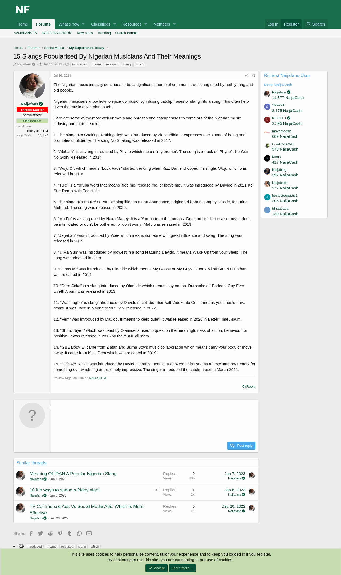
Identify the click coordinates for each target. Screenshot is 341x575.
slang (127, 64)
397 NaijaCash (285, 175)
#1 (253, 75)
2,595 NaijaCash (287, 123)
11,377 (43, 135)
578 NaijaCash (285, 149)
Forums (43, 24)
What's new (69, 24)
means (97, 64)
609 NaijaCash (285, 136)
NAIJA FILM (97, 378)
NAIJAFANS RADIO (57, 33)
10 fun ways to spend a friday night (65, 490)
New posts (85, 33)
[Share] (246, 76)
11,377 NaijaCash (288, 97)
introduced (79, 64)
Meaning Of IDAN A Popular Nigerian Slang (73, 473)
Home (22, 24)
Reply (250, 386)
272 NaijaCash (285, 188)
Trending (104, 33)
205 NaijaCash (285, 200)
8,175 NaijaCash (287, 110)
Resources (131, 24)
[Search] (315, 24)
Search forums (126, 33)
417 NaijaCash (285, 162)
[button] (83, 24)
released (112, 64)
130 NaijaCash (285, 214)
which (139, 64)
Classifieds (101, 24)
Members (161, 24)
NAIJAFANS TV (25, 33)
